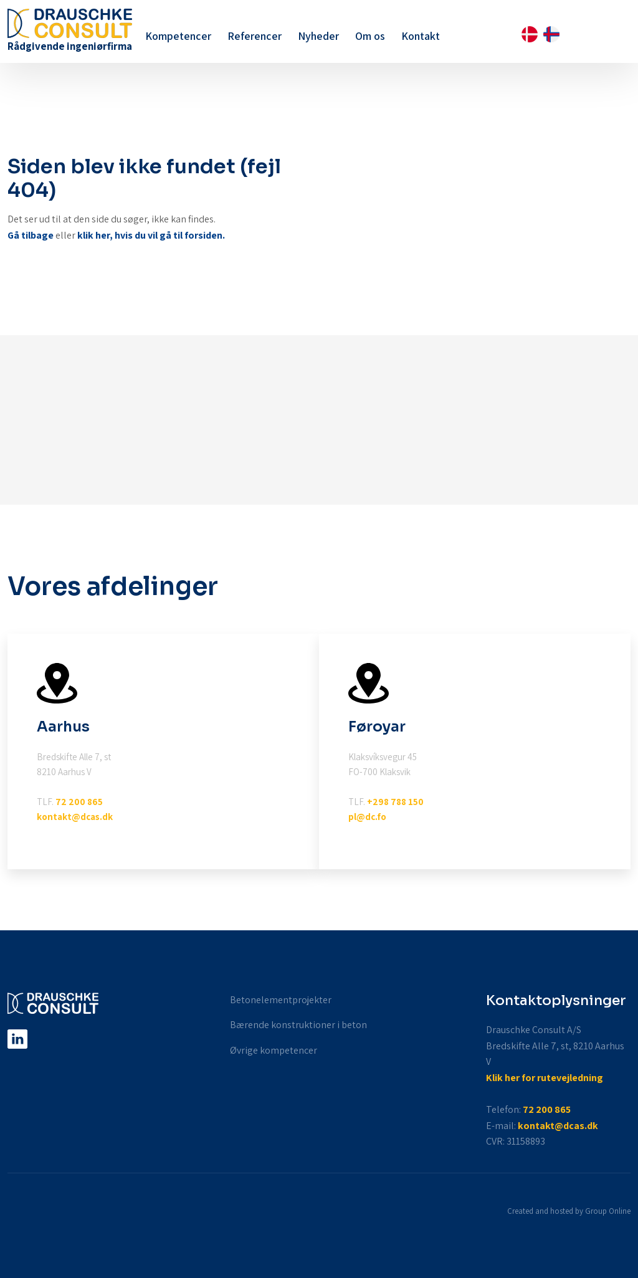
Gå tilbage (30, 235)
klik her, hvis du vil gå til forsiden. (151, 235)
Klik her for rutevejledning (544, 1077)
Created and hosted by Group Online (569, 1211)
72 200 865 (79, 802)
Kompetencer (178, 36)
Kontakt (420, 36)
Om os (370, 36)
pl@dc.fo (367, 817)
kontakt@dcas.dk (75, 817)
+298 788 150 (395, 802)
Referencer (254, 36)
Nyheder (318, 36)
